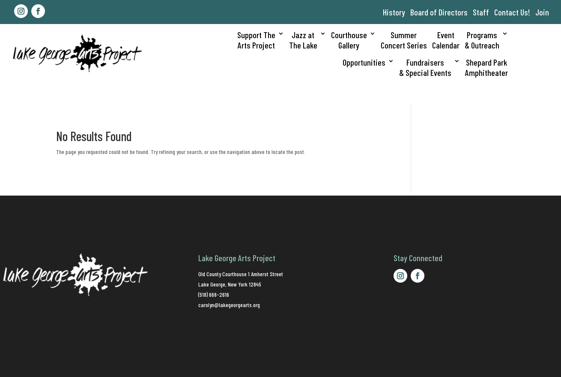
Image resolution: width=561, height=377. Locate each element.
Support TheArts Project (256, 40)
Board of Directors (439, 12)
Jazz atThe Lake (303, 40)
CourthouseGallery (349, 40)
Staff (481, 12)
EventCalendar (446, 40)
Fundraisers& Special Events (425, 67)
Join (542, 12)
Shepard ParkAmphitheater (486, 67)
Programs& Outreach (482, 40)
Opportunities (364, 62)
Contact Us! (512, 12)
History (394, 12)
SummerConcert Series (404, 40)
